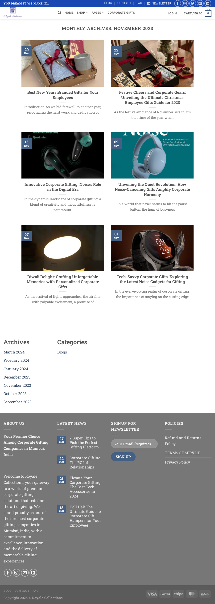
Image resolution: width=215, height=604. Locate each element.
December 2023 (17, 376)
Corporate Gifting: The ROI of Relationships (85, 462)
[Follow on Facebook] (177, 3)
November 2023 (17, 385)
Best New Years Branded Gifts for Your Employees (62, 95)
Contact (124, 3)
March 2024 (14, 351)
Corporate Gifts (121, 12)
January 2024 (16, 368)
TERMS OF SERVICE (182, 452)
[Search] (59, 12)
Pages (97, 13)
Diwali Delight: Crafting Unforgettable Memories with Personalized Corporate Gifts (63, 281)
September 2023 (18, 401)
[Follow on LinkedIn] (207, 3)
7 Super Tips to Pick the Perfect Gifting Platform (84, 442)
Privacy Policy (177, 461)
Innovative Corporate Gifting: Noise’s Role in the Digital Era (63, 187)
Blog (108, 3)
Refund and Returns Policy (183, 440)
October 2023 (15, 393)
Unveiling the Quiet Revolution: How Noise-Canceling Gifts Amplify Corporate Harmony (152, 189)
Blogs (62, 351)
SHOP (82, 13)
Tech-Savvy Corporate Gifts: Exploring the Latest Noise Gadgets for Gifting (152, 279)
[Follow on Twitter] (192, 3)
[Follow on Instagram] (185, 3)
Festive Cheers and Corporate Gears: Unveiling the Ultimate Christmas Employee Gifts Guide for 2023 (152, 97)
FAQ (139, 3)
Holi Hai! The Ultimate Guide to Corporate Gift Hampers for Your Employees (85, 516)
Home (69, 12)
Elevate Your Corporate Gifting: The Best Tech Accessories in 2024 (85, 487)
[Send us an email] (200, 3)
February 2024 (16, 360)
